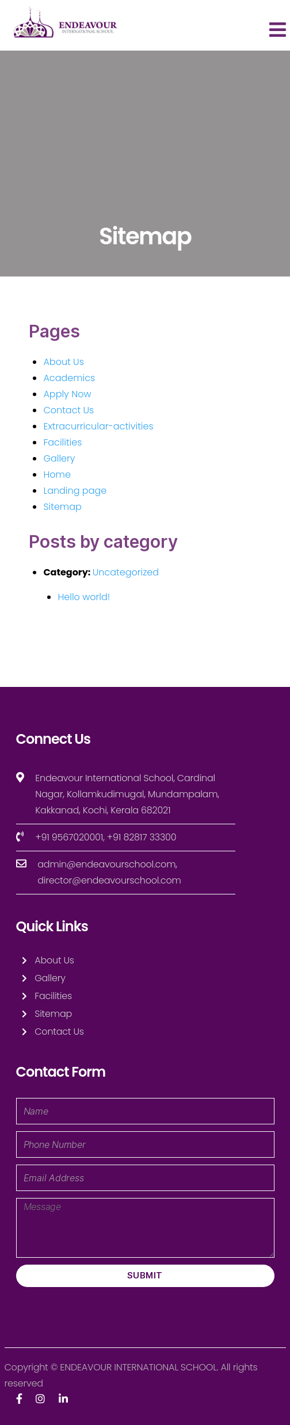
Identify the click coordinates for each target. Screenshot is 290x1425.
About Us (63, 361)
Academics (69, 378)
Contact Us (68, 410)
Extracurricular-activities (98, 426)
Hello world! (84, 597)
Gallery (59, 458)
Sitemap (62, 506)
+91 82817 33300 (141, 837)
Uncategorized (126, 572)
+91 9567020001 (69, 837)
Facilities (62, 442)
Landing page (74, 490)
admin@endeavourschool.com (106, 864)
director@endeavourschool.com (109, 880)
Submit (145, 1275)
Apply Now (67, 394)
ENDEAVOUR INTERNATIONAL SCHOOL (138, 1367)
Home (56, 474)
